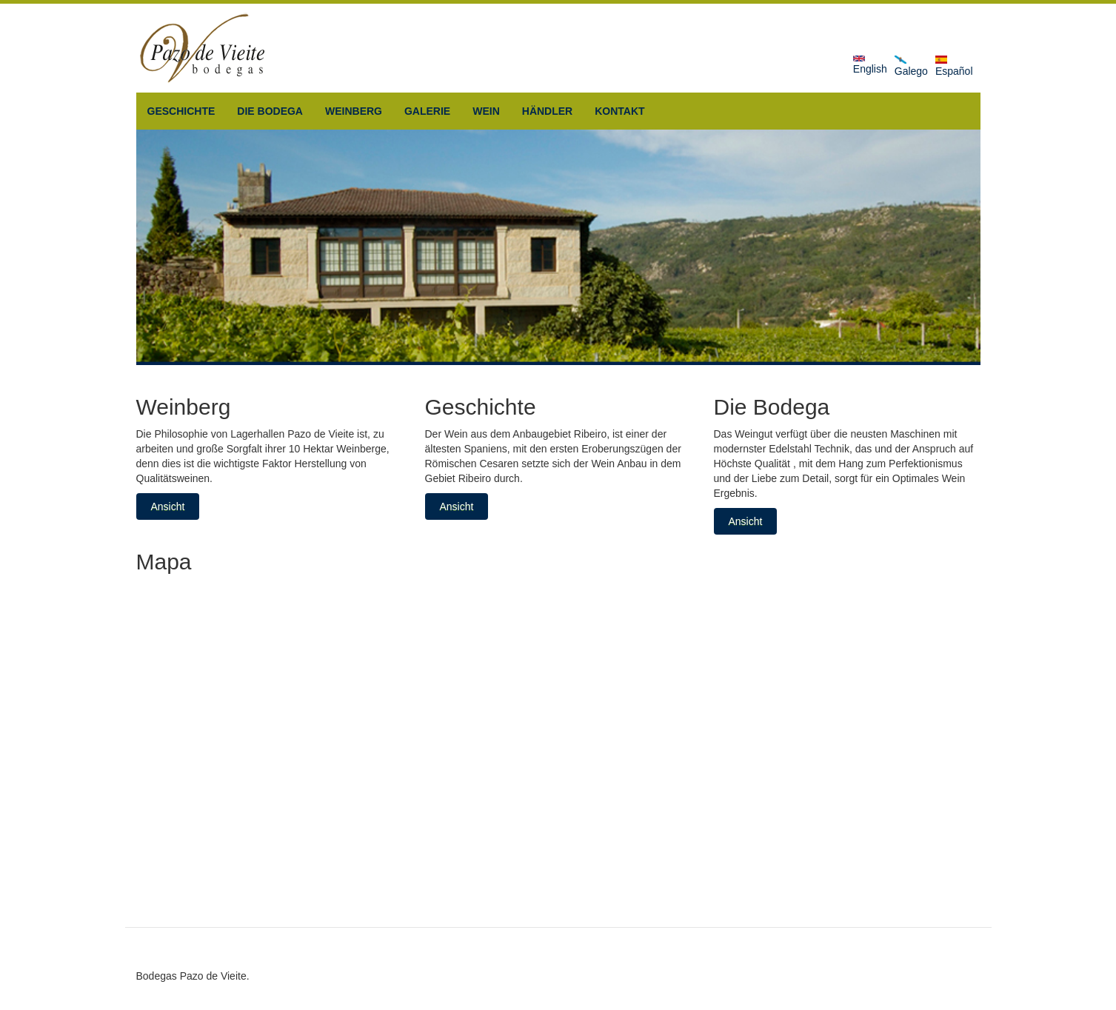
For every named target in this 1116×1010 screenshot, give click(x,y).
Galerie (427, 111)
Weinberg (353, 111)
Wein (486, 111)
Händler (547, 111)
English (870, 65)
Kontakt (619, 111)
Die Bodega (270, 111)
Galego (911, 66)
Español (954, 66)
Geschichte (181, 111)
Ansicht (168, 506)
